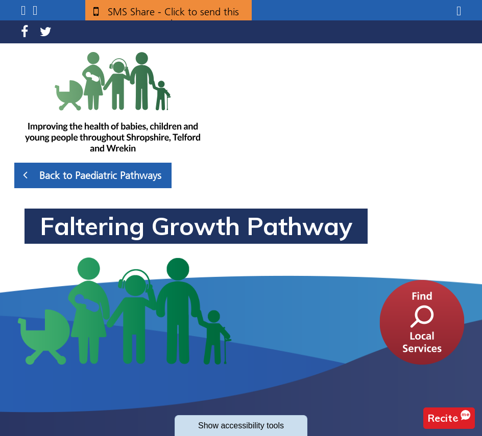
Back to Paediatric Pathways (92, 175)
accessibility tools (241, 425)
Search (35, 10)
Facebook (24, 31)
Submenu (23, 10)
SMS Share (173, 15)
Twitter (46, 31)
